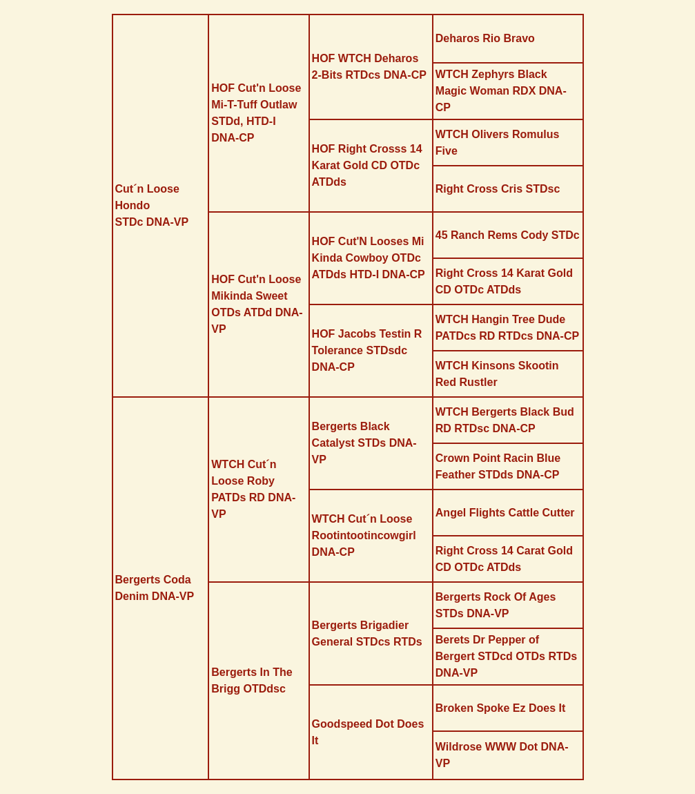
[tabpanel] (348, 397)
